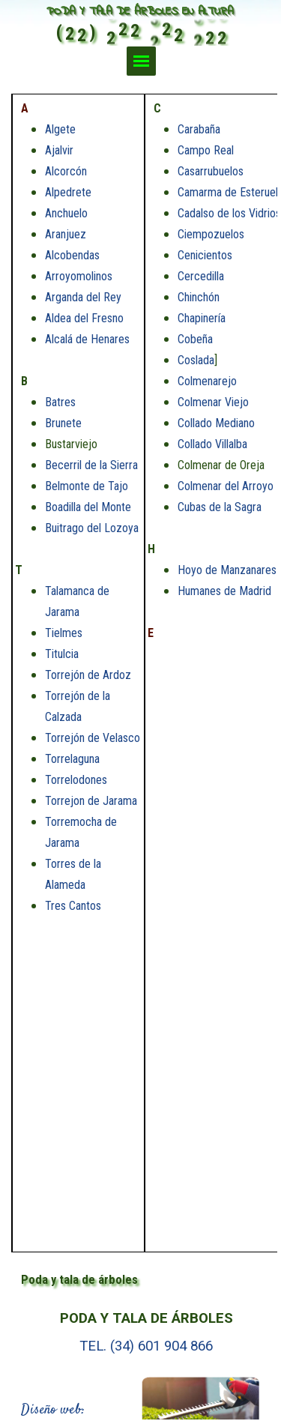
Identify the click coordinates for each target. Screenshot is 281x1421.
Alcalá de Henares (87, 339)
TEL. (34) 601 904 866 (146, 1346)
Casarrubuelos (211, 171)
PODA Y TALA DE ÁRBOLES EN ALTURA (139, 11)
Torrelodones (76, 780)
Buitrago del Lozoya (92, 528)
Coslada (196, 360)
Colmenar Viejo (213, 402)
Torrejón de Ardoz (88, 675)
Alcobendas (72, 255)
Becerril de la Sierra (91, 465)
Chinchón (199, 297)
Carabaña (199, 129)
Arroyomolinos (78, 276)
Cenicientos (205, 255)
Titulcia (62, 654)
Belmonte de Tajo (86, 486)
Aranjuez (65, 234)
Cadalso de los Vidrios (229, 213)
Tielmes (63, 633)
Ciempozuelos (211, 234)
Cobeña (195, 339)
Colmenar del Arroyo (226, 486)
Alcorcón (66, 171)
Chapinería (202, 318)
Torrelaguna (72, 759)
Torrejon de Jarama (91, 801)
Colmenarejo (207, 381)
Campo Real (206, 150)
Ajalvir (59, 150)
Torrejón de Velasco (92, 738)
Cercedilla (201, 276)
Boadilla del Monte (88, 507)
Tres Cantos (73, 906)
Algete (60, 129)
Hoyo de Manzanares (227, 570)
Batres (60, 402)
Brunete (63, 423)
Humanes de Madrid (224, 591)
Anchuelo (66, 213)
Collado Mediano (216, 423)
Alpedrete (68, 192)
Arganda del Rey (83, 297)
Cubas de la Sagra (220, 507)
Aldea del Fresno (84, 318)
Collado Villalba (212, 444)
